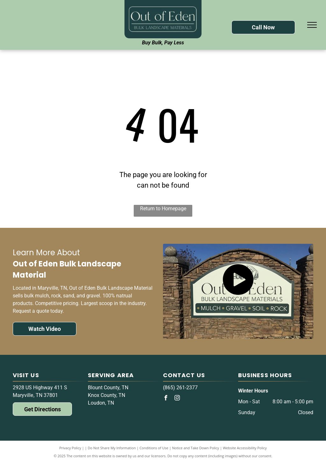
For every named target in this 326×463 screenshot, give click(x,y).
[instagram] (177, 399)
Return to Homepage (163, 208)
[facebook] (165, 399)
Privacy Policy (70, 447)
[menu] (312, 25)
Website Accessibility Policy (245, 447)
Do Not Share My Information (112, 447)
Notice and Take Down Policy (195, 447)
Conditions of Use (153, 447)
